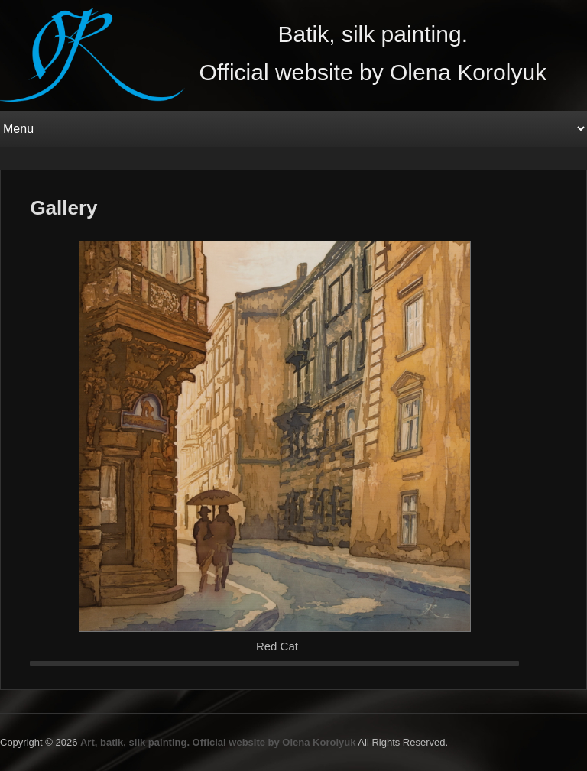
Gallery (63, 207)
